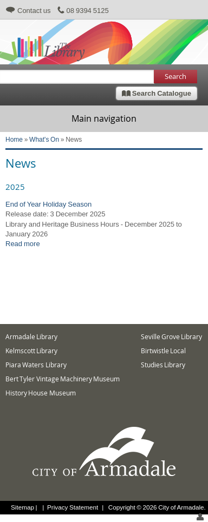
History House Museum (40, 393)
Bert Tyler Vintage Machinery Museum (62, 379)
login (200, 516)
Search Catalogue (156, 92)
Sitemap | (24, 507)
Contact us (34, 10)
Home (14, 139)
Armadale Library (31, 337)
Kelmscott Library (31, 351)
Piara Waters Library (36, 365)
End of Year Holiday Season (48, 204)
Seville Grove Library (172, 337)
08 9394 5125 (88, 10)
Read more (22, 244)
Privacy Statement (72, 507)
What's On (44, 139)
